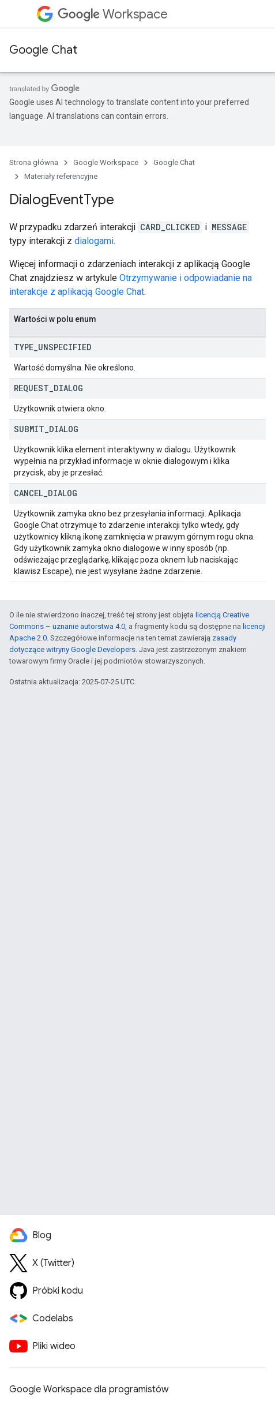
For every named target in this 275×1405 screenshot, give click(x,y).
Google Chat (43, 50)
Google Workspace (105, 162)
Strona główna (33, 162)
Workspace (113, 14)
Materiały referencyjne (60, 176)
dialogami (94, 240)
